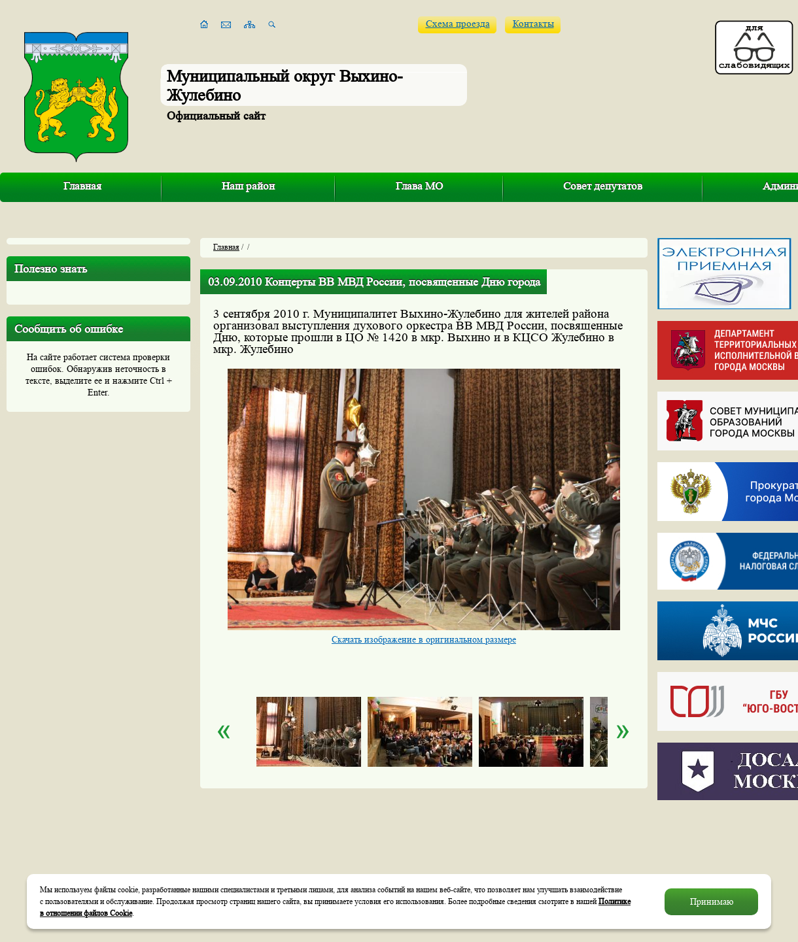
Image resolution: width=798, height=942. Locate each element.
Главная (82, 186)
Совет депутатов (602, 186)
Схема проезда (458, 23)
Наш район (248, 186)
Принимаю (711, 901)
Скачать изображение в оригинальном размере (424, 639)
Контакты (533, 23)
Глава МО (419, 186)
